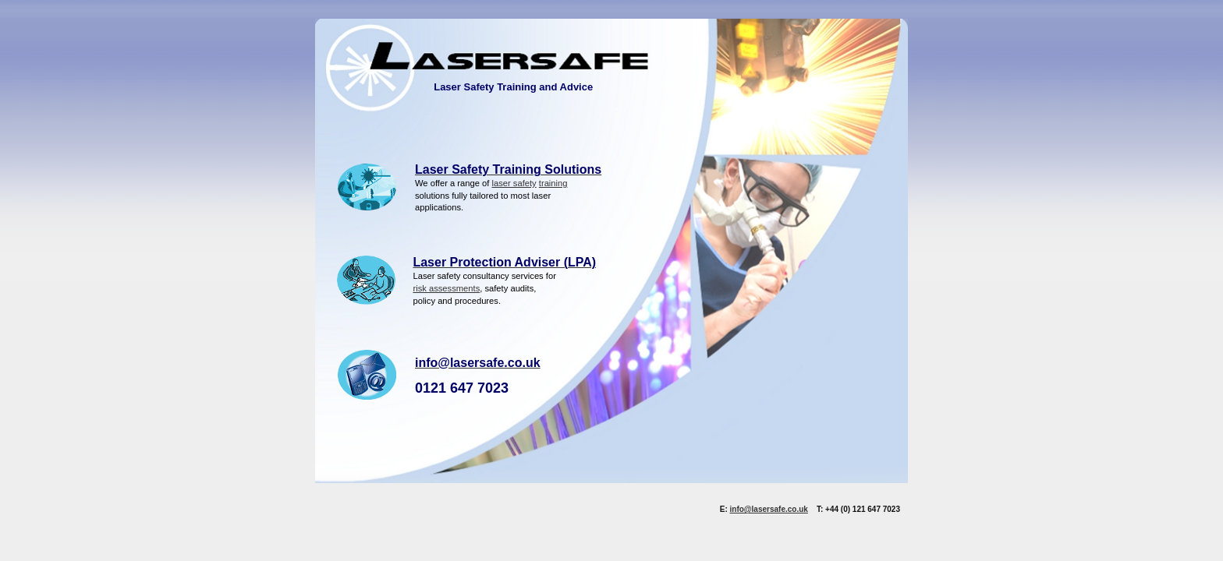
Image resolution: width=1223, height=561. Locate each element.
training (553, 183)
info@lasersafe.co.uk (769, 509)
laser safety (513, 183)
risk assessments (446, 288)
